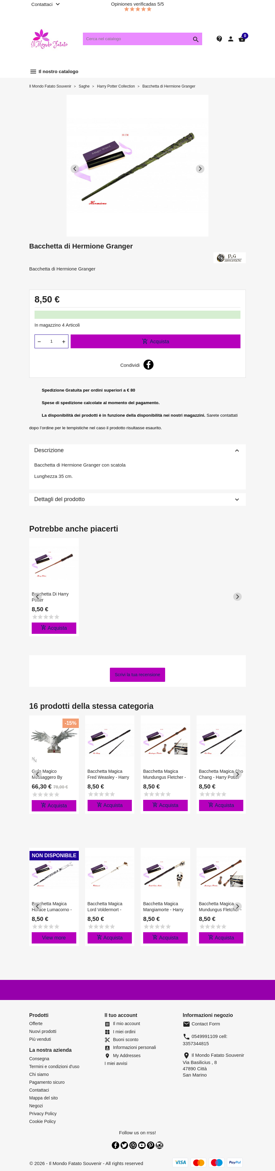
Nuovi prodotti (42, 1031)
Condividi (148, 364)
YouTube (142, 1145)
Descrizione (137, 450)
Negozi (36, 1105)
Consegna (39, 1058)
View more (54, 937)
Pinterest (150, 1145)
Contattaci (39, 1090)
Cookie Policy (42, 1121)
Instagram (159, 1145)
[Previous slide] (75, 169)
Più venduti (40, 1039)
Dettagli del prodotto (137, 499)
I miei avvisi (116, 1063)
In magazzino (48, 325)
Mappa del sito (43, 1097)
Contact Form (201, 1023)
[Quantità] (51, 341)
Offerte (36, 1023)
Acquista (155, 341)
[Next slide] (200, 169)
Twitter (124, 1145)
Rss (133, 1145)
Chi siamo (39, 1074)
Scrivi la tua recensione (137, 674)
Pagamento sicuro (47, 1082)
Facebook (115, 1145)
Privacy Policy (43, 1113)
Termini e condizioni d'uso (54, 1066)
